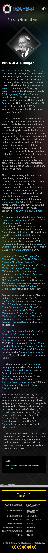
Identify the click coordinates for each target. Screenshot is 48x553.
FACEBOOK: (8, 505)
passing (9, 468)
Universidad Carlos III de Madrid (22, 235)
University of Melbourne (13, 439)
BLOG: (27, 516)
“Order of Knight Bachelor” (31, 352)
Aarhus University (22, 249)
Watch (22, 94)
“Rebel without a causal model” (27, 210)
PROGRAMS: (29, 527)
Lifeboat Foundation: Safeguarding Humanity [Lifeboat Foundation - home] (18, 9)
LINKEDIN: (9, 510)
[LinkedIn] (24, 547)
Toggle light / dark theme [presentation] (44, 8)
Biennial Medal (37, 343)
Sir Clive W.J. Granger (12, 70)
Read (4, 103)
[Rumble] (34, 547)
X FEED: (9, 516)
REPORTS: (29, 523)
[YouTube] (29, 547)
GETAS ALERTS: (30, 510)
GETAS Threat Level (24, 495)
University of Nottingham (14, 220)
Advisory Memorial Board (24, 20)
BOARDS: (28, 520)
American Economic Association (18, 382)
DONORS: (15, 520)
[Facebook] (14, 547)
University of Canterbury (14, 445)
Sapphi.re (42, 543)
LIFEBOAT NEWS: (31, 505)
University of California (17, 79)
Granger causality (10, 202)
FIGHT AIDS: (11, 523)
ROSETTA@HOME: (8, 531)
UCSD (5, 412)
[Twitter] (19, 547)
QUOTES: (28, 535)
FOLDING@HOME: (8, 527)
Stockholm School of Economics (17, 241)
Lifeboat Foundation (18, 543)
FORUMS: (18, 535)
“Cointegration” (10, 94)
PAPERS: (28, 531)
